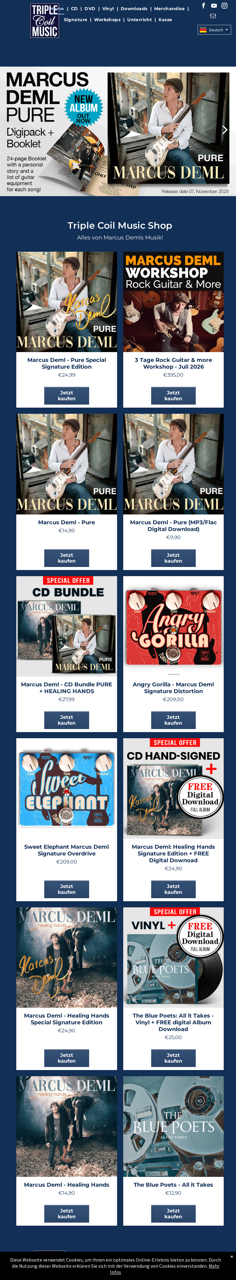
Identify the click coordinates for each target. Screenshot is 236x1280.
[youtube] (214, 7)
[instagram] (224, 7)
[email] (213, 17)
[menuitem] (57, 8)
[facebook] (203, 7)
